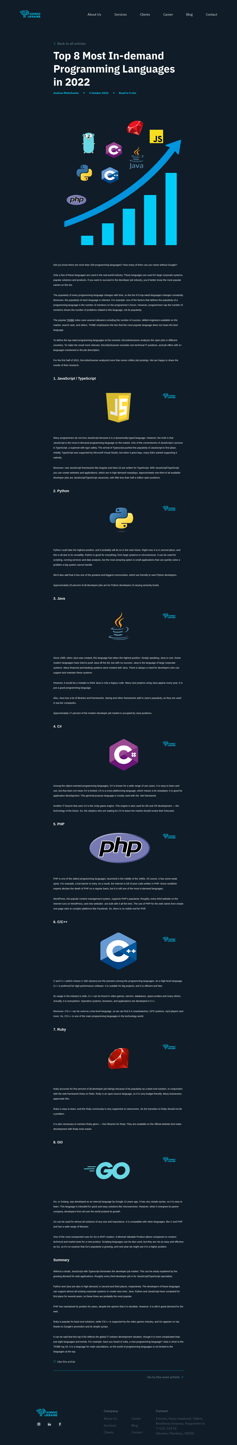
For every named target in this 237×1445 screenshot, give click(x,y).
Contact (211, 15)
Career (168, 15)
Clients (145, 15)
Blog (189, 15)
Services (120, 15)
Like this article (66, 1361)
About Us (94, 15)
